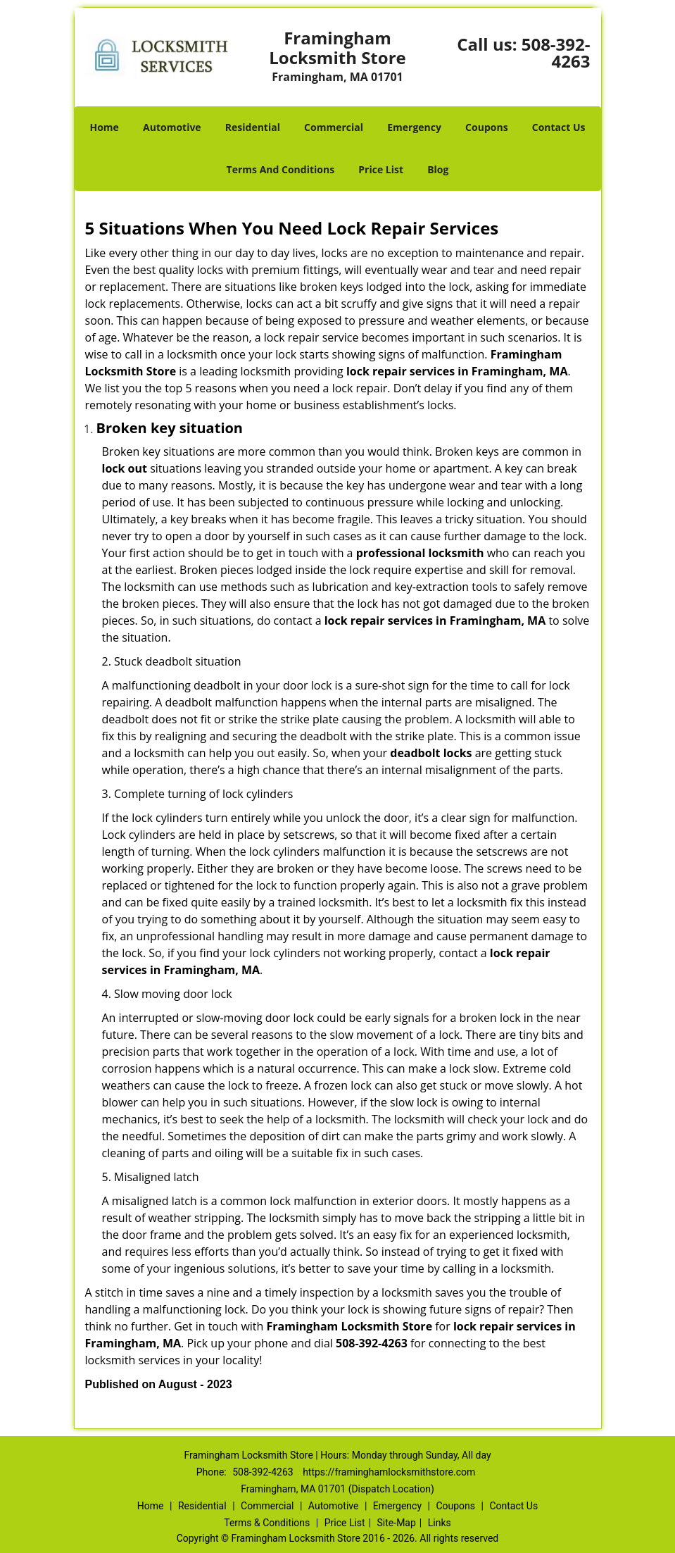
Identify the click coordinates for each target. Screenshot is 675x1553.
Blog (437, 169)
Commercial (333, 127)
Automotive (172, 127)
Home (103, 127)
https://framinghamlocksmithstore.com (389, 1472)
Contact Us (559, 127)
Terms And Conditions (281, 169)
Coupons (486, 127)
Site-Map (396, 1522)
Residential (252, 127)
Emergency (414, 127)
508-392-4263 (556, 52)
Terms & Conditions (267, 1522)
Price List (380, 169)
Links (439, 1522)
